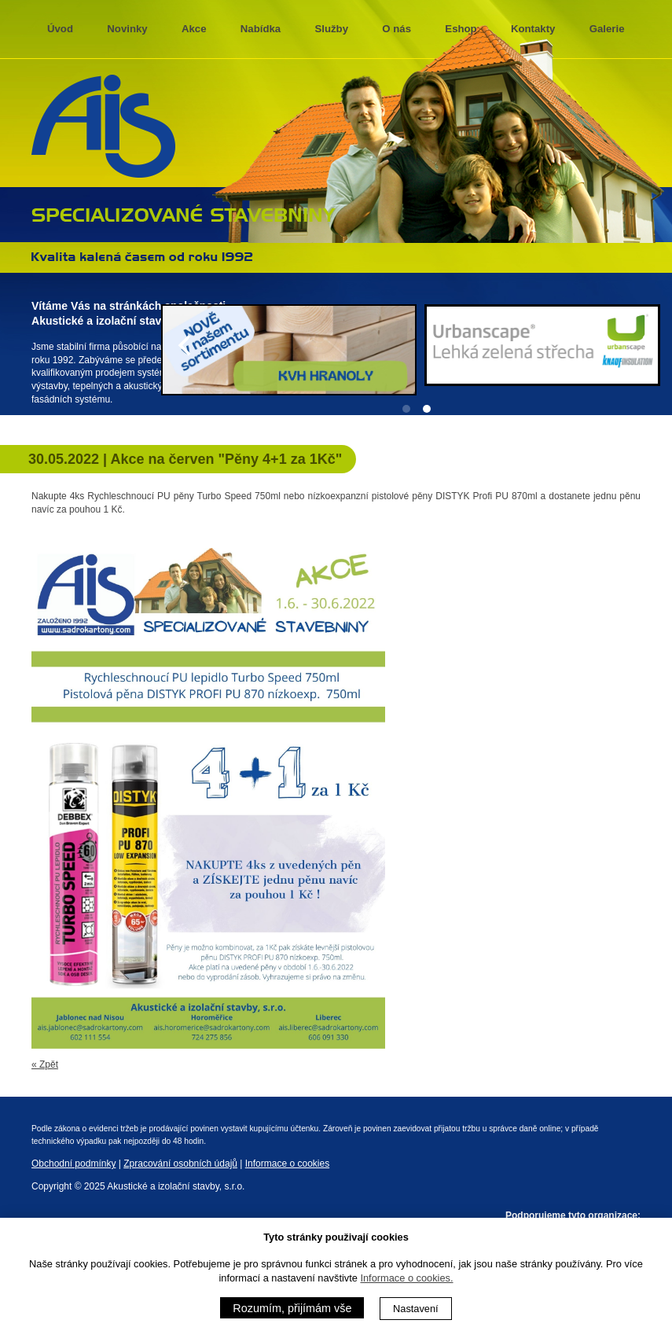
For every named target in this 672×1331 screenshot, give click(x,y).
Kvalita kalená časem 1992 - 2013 (142, 256)
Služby (332, 29)
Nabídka (261, 29)
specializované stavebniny (183, 213)
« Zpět (44, 1064)
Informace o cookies (287, 1163)
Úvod (60, 29)
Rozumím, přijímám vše (292, 1308)
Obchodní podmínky (73, 1163)
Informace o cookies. (406, 1278)
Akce (194, 29)
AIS (103, 126)
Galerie (607, 29)
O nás (396, 29)
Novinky (127, 29)
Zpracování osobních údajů (180, 1163)
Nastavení (416, 1308)
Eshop (460, 29)
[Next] (647, 345)
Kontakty (533, 29)
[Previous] (186, 345)
